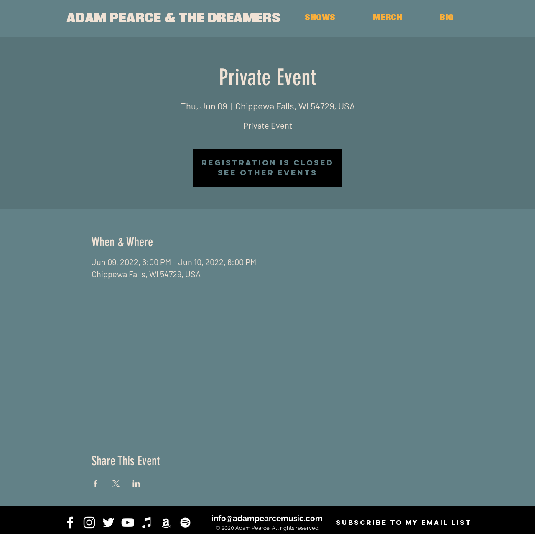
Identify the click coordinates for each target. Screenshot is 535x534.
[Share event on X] (116, 483)
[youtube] (127, 522)
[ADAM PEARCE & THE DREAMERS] (173, 18)
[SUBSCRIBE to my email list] (403, 522)
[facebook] (70, 522)
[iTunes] (147, 522)
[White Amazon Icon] (166, 522)
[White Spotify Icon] (185, 522)
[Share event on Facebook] (95, 483)
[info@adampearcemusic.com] (267, 518)
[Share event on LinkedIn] (136, 483)
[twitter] (108, 522)
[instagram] (89, 522)
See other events (267, 172)
